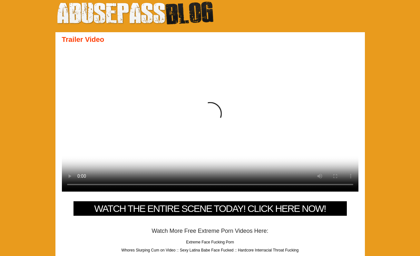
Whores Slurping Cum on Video (149, 250)
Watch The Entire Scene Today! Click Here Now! (210, 208)
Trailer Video (83, 39)
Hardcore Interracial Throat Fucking (268, 250)
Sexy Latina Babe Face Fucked (207, 250)
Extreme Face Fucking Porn (210, 242)
